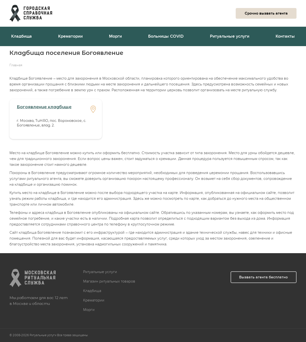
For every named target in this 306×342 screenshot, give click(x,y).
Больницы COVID (166, 36)
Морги (115, 36)
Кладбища (21, 36)
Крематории (70, 36)
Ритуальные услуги (229, 36)
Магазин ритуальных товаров (109, 281)
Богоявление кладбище (44, 106)
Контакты (285, 36)
